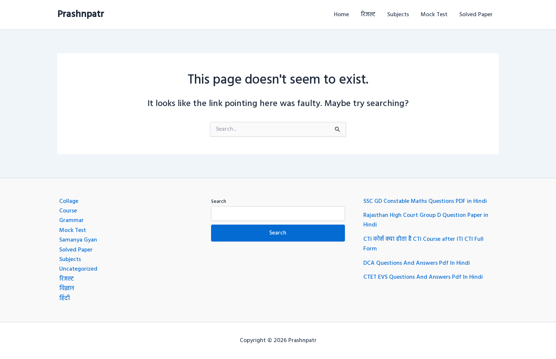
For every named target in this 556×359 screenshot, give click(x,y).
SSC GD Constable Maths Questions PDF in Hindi (425, 201)
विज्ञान (66, 288)
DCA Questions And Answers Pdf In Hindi (416, 263)
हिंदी (64, 298)
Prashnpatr (80, 14)
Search (218, 201)
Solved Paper (476, 15)
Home (341, 15)
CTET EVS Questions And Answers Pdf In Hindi (423, 277)
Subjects (398, 15)
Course (68, 211)
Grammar (71, 220)
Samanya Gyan (78, 240)
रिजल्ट (368, 15)
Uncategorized (78, 269)
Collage (68, 201)
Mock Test (434, 15)
